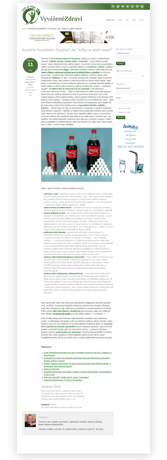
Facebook (113, 7)
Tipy (127, 19)
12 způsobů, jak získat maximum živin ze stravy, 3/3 (62, 394)
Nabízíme (110, 19)
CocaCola (30, 87)
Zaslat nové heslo (124, 112)
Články (120, 19)
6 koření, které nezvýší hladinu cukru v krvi (58, 399)
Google (123, 7)
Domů (24, 29)
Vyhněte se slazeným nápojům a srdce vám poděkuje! (63, 396)
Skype (128, 7)
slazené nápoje (30, 90)
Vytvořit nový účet (124, 108)
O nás (141, 19)
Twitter (118, 7)
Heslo (118, 98)
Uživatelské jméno (123, 88)
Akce (134, 19)
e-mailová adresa (123, 53)
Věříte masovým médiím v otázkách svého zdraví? (61, 391)
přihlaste (64, 407)
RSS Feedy (142, 7)
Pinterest (137, 7)
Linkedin (132, 7)
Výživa (53, 404)
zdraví (30, 93)
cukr (30, 95)
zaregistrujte (77, 407)
